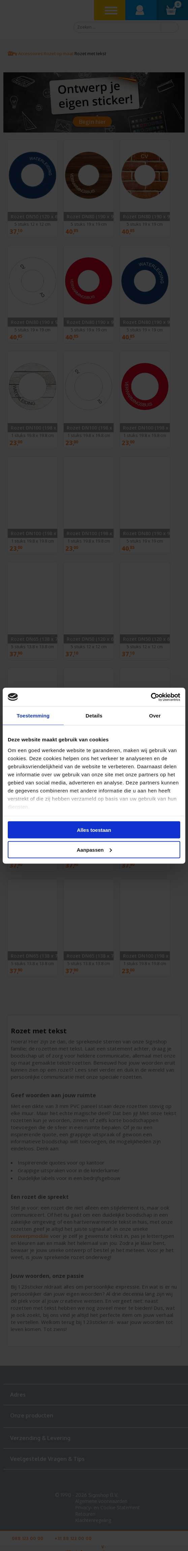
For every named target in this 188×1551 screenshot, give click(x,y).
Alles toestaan (94, 830)
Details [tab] (94, 715)
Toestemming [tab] (33, 715)
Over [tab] (155, 715)
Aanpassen (94, 849)
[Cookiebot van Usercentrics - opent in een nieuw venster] (150, 697)
